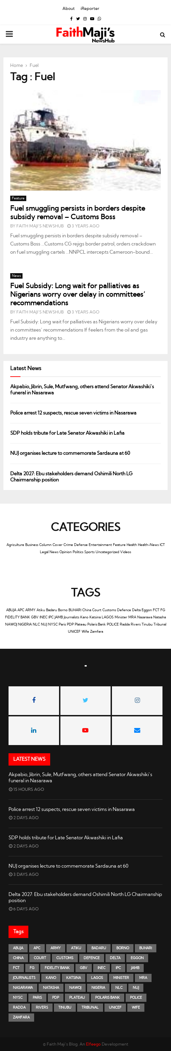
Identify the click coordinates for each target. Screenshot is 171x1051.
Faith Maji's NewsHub (40, 226)
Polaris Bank (96, 624)
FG (162, 610)
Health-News (148, 545)
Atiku (41, 610)
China (86, 610)
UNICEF (74, 631)
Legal (44, 552)
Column (45, 545)
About (68, 8)
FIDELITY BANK (17, 617)
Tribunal (160, 624)
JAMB (59, 617)
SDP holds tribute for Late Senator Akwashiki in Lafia (67, 433)
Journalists (71, 617)
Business (31, 545)
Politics (78, 552)
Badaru (51, 610)
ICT (162, 545)
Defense (81, 545)
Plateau (80, 624)
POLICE (113, 624)
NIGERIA (25, 624)
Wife (85, 631)
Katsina (95, 617)
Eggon (147, 610)
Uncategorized (107, 552)
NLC (36, 624)
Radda (125, 624)
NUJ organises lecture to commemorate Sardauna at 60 (70, 453)
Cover (57, 545)
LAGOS (108, 617)
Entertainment (100, 545)
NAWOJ (11, 624)
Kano (84, 617)
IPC (51, 617)
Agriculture (15, 545)
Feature (18, 198)
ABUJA (11, 610)
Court (96, 610)
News (16, 276)
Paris (62, 624)
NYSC (53, 624)
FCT (156, 610)
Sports (89, 552)
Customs (109, 610)
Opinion (65, 552)
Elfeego (93, 1044)
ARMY (30, 610)
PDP (70, 624)
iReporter (90, 8)
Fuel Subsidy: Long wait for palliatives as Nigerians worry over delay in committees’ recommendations (77, 295)
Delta (136, 610)
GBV (35, 617)
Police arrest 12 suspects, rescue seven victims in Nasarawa (74, 413)
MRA (132, 617)
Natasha (159, 617)
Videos (125, 552)
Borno (63, 610)
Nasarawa (144, 617)
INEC (43, 617)
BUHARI (75, 610)
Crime (68, 545)
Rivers (136, 624)
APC (20, 610)
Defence (124, 610)
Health (132, 545)
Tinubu (147, 624)
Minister (121, 617)
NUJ (44, 624)
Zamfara (96, 631)
